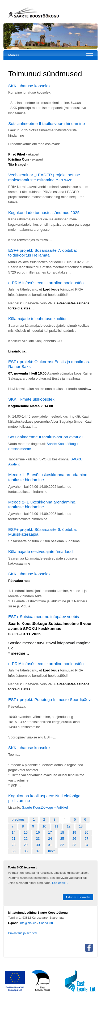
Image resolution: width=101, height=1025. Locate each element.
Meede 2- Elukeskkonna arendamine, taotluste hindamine (42, 504)
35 (13, 851)
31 (50, 845)
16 (38, 832)
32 (62, 845)
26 (74, 839)
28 (13, 845)
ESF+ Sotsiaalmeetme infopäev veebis (43, 616)
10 (44, 826)
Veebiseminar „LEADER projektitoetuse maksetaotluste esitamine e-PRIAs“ (44, 177)
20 (86, 832)
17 (50, 832)
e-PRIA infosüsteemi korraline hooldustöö (46, 282)
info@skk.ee (27, 923)
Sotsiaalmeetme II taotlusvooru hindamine (46, 123)
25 (62, 839)
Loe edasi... (60, 882)
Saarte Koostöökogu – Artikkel (45, 807)
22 (26, 839)
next (51, 851)
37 (38, 851)
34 (86, 845)
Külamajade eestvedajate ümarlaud (40, 551)
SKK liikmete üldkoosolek (31, 399)
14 (13, 832)
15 (26, 832)
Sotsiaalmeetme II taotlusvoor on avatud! (45, 437)
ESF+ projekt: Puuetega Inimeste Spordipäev (49, 699)
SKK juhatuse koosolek (29, 85)
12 (68, 826)
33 (74, 845)
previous (18, 819)
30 (38, 845)
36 (26, 851)
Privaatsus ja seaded (22, 933)
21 (13, 839)
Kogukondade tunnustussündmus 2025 (43, 212)
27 (86, 839)
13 (81, 826)
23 (38, 839)
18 (62, 832)
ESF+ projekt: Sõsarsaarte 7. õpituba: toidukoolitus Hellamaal (42, 253)
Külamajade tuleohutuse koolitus (38, 318)
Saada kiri (46, 923)
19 (74, 832)
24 (50, 839)
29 (26, 845)
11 (56, 826)
